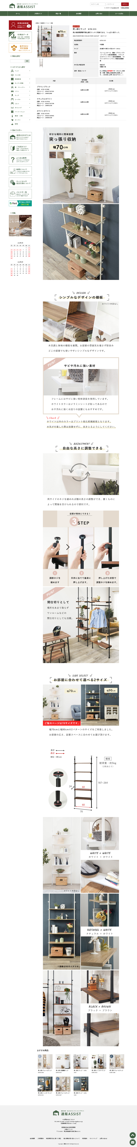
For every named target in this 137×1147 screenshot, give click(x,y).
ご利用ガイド (38, 13)
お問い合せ (99, 13)
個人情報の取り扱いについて (72, 1138)
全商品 (37, 23)
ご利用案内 (40, 1138)
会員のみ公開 (84, 90)
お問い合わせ (103, 1138)
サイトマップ (93, 1138)
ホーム (18, 13)
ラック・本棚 (49, 23)
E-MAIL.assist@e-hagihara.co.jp (74, 1121)
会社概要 (78, 13)
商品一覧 (58, 13)
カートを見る (119, 13)
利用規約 (84, 1138)
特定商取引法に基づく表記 (53, 1138)
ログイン (107, 91)
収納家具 (42, 23)
